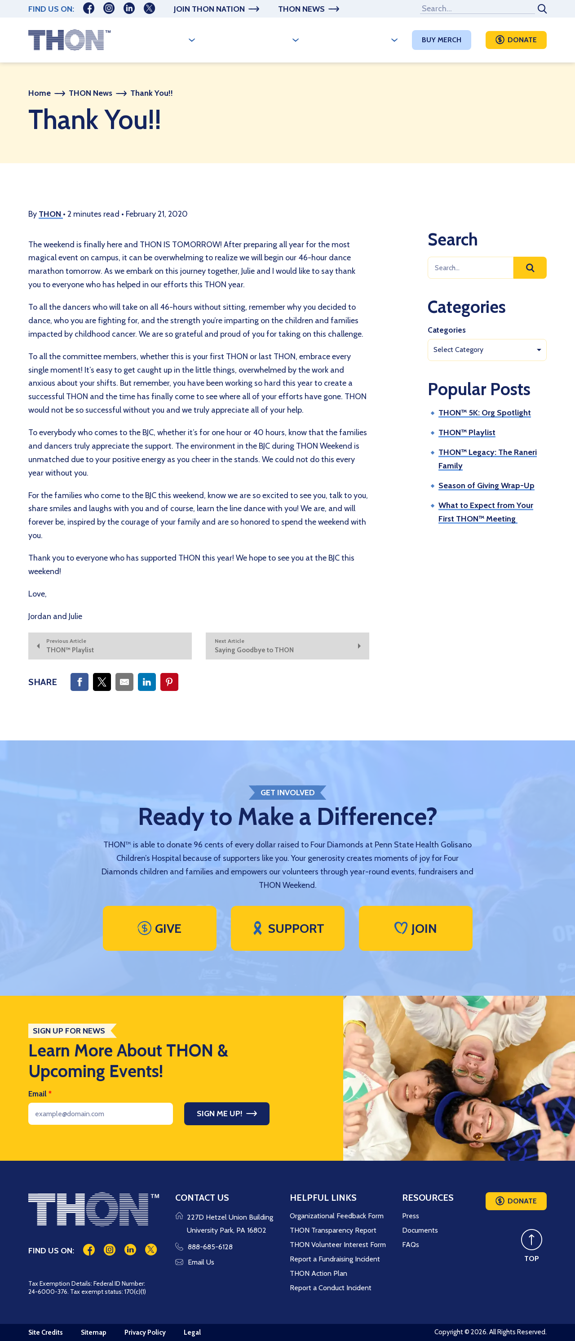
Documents (420, 1230)
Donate (522, 40)
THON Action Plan (318, 1273)
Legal (192, 1332)
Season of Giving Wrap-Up (486, 485)
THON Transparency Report (333, 1230)
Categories (447, 329)
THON (51, 214)
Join (415, 928)
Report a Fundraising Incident (335, 1259)
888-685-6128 (204, 1247)
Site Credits (45, 1332)
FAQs (410, 1244)
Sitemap (93, 1332)
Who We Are (161, 40)
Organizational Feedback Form (337, 1216)
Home (39, 93)
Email (40, 1093)
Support (287, 928)
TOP (531, 1258)
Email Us (194, 1262)
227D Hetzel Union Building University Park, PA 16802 (230, 1224)
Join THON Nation (209, 9)
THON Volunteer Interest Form (338, 1244)
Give (159, 928)
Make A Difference (351, 40)
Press (410, 1216)
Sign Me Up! (220, 1113)
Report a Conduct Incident (331, 1287)
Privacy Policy (145, 1332)
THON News (301, 9)
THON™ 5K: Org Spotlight (484, 413)
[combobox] (487, 350)
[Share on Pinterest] (169, 682)
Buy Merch (441, 40)
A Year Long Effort (249, 40)
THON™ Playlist (466, 432)
